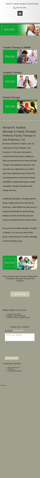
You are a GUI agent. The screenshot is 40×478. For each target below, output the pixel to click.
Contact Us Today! (20, 294)
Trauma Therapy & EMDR (17, 47)
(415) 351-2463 (21, 7)
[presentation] (21, 350)
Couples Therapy (12, 72)
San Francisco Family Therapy (14, 276)
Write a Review (12, 358)
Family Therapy (11, 97)
